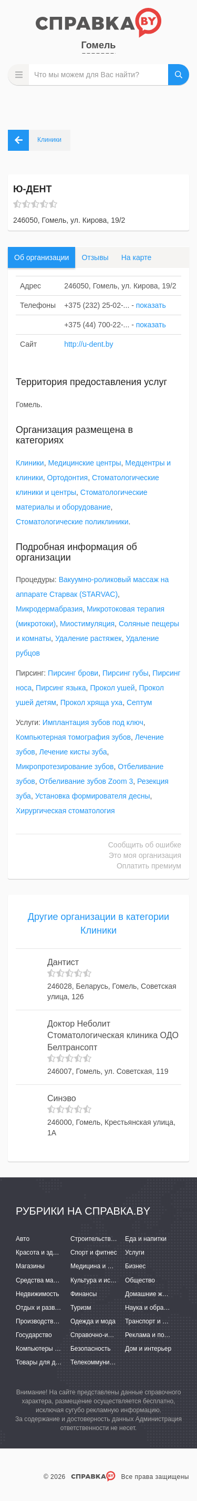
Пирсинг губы (125, 673)
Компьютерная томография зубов (73, 737)
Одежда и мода (93, 1321)
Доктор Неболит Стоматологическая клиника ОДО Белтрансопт (113, 1035)
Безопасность (90, 1348)
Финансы (83, 1294)
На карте (136, 257)
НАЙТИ (178, 74)
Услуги (134, 1252)
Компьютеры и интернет (51, 1348)
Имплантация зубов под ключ (93, 722)
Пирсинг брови (73, 673)
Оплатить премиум (149, 866)
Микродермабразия (49, 609)
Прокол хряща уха (91, 702)
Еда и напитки (146, 1239)
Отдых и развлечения (47, 1307)
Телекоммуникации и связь (110, 1362)
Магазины (30, 1266)
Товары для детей (42, 1362)
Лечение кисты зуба (73, 752)
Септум (139, 702)
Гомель (98, 45)
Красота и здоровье (45, 1252)
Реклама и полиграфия (159, 1335)
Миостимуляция (87, 623)
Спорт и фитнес (93, 1252)
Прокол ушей (112, 688)
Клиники (30, 463)
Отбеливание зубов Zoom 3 (86, 781)
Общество (140, 1280)
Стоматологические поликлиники (72, 521)
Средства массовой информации (64, 1280)
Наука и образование (156, 1307)
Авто (22, 1239)
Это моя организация (145, 855)
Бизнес (135, 1266)
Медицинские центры (84, 463)
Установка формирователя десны (92, 796)
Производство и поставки (53, 1321)
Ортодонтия (67, 477)
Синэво (61, 1098)
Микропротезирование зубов (65, 766)
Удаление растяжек (88, 638)
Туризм (80, 1307)
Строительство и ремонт (106, 1239)
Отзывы (94, 257)
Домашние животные (156, 1294)
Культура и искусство (101, 1280)
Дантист (63, 962)
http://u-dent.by (88, 344)
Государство (34, 1335)
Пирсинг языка (61, 688)
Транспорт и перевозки (158, 1321)
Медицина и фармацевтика (110, 1266)
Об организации (41, 257)
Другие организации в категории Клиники (98, 924)
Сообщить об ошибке (144, 845)
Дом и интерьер (148, 1348)
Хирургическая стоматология (65, 810)
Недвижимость (37, 1294)
